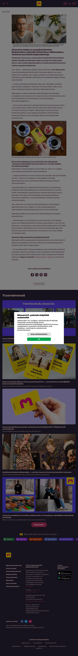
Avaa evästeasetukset (39, 334)
